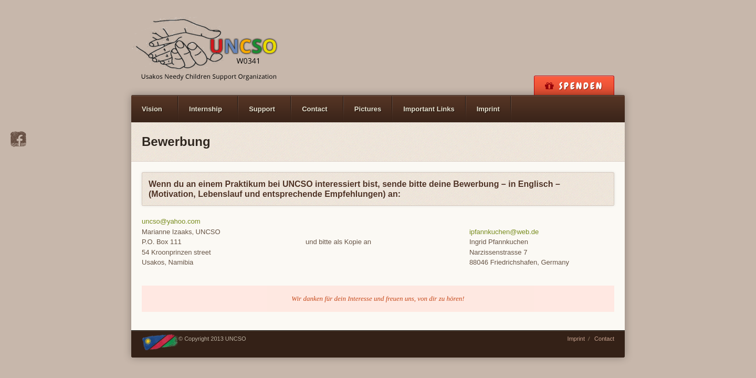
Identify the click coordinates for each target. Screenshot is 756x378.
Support (262, 109)
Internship (205, 109)
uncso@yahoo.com (171, 221)
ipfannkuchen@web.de (504, 232)
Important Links (429, 109)
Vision (152, 109)
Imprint (488, 109)
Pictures (367, 109)
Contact (314, 109)
